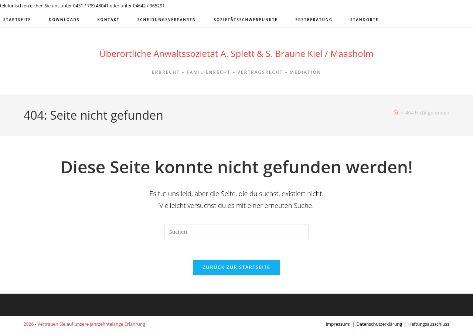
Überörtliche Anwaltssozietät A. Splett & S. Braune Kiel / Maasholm (236, 53)
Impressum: (338, 326)
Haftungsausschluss (428, 326)
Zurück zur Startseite (236, 269)
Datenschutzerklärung (379, 326)
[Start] (395, 112)
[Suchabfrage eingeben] (236, 232)
